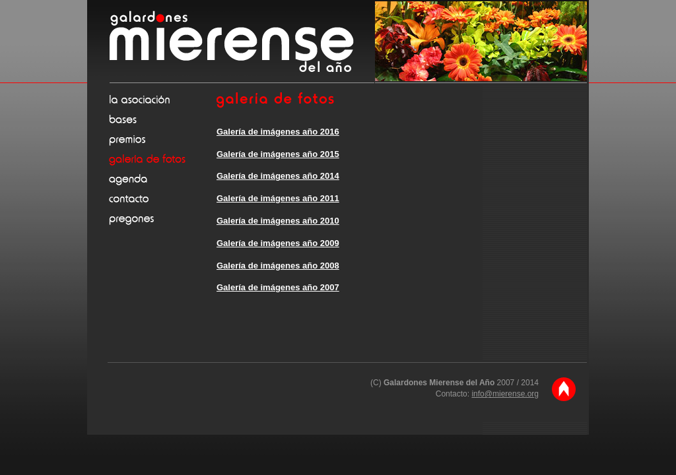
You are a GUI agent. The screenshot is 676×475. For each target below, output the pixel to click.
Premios (162, 139)
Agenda (162, 179)
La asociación (162, 100)
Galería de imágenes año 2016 (278, 132)
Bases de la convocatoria (162, 119)
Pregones (162, 218)
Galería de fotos (162, 159)
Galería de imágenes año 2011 (278, 198)
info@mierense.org (505, 393)
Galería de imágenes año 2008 (278, 265)
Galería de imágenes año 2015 (278, 154)
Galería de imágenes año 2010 (278, 221)
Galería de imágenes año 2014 (278, 176)
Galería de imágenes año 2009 (278, 243)
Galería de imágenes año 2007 (278, 287)
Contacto (162, 198)
